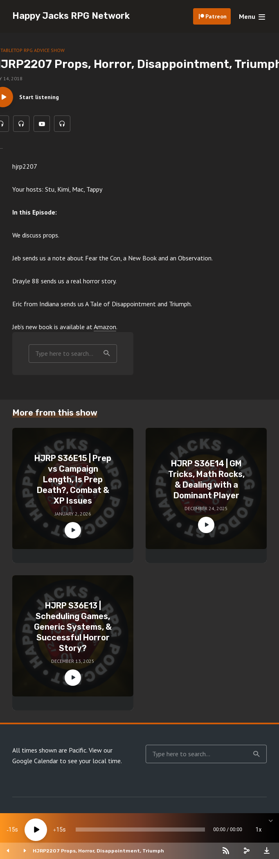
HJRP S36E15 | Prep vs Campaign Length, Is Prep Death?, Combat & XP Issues (72, 479)
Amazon (105, 327)
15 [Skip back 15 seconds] (12, 829)
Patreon (216, 16)
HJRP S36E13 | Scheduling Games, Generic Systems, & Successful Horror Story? (73, 627)
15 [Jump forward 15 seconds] (59, 829)
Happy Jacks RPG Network (71, 15)
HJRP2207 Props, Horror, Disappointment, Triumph (98, 851)
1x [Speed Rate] (259, 829)
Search (107, 353)
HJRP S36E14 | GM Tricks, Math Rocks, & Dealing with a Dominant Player (206, 479)
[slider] (140, 829)
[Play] (36, 829)
